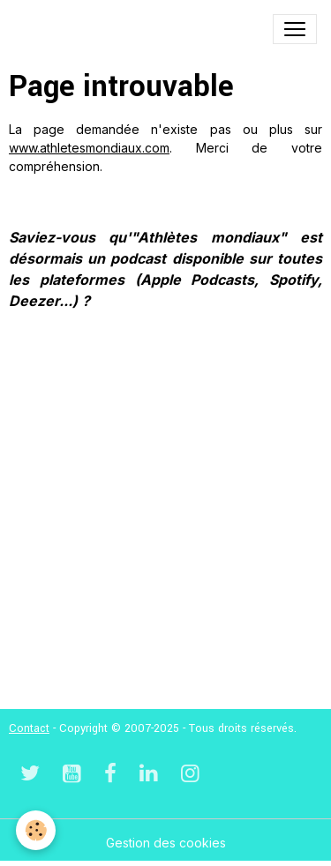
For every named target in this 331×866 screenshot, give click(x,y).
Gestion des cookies (166, 842)
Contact (29, 728)
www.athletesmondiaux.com (89, 147)
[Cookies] (36, 830)
